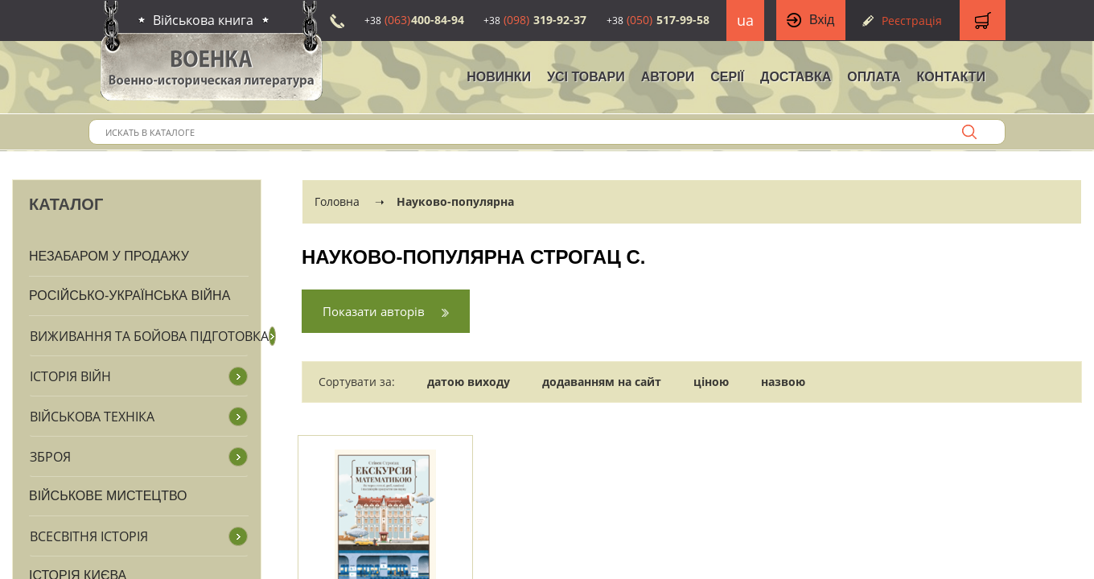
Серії (727, 77)
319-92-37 (534, 19)
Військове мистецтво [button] (108, 496)
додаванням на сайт (601, 381)
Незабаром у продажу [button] (109, 256)
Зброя (50, 457)
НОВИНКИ (499, 77)
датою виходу (468, 381)
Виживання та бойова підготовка (149, 336)
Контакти (950, 77)
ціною (711, 381)
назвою (783, 381)
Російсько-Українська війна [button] (129, 295)
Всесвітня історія (89, 536)
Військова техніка (92, 416)
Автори (668, 77)
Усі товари (586, 77)
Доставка (795, 77)
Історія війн (70, 376)
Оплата (873, 77)
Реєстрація (912, 20)
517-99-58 (658, 19)
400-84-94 (414, 19)
